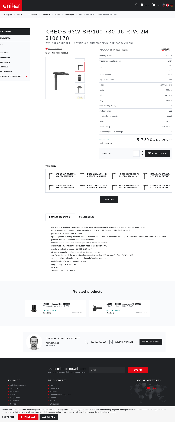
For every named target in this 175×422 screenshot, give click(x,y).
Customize (8, 417)
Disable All (29, 417)
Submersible (11, 67)
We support (54, 404)
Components (32, 14)
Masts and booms (13, 72)
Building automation (18, 385)
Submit (139, 370)
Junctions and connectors (17, 76)
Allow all (49, 417)
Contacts (13, 404)
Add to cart (157, 154)
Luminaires (46, 14)
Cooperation (15, 397)
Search (53, 397)
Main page (8, 14)
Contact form (150, 341)
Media (52, 400)
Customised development (60, 394)
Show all (109, 199)
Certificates (14, 400)
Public (57, 14)
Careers (53, 385)
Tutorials (53, 391)
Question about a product (58, 53)
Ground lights (11, 62)
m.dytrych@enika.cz (123, 341)
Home (19, 14)
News (12, 394)
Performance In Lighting (121, 50)
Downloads (54, 388)
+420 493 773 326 (97, 341)
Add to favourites (55, 49)
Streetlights (69, 14)
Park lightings (11, 57)
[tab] (60, 216)
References (15, 391)
